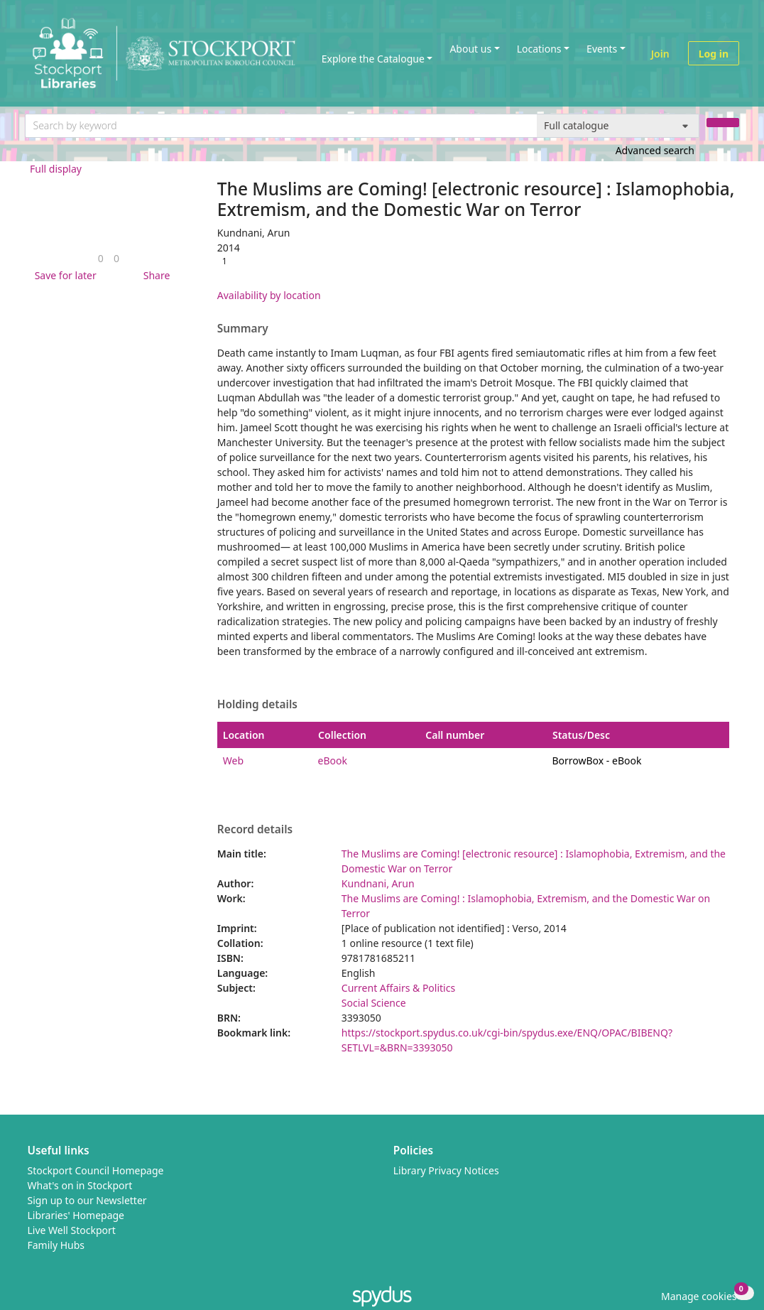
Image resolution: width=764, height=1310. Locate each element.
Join (660, 53)
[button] (63, 275)
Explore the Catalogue (373, 58)
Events (601, 48)
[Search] (722, 122)
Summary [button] (242, 329)
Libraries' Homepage (76, 1215)
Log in (713, 53)
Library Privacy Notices (446, 1170)
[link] (101, 258)
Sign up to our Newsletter (87, 1200)
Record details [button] (255, 829)
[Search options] (618, 126)
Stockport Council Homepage (96, 1170)
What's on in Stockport (80, 1185)
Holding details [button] (257, 704)
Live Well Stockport (72, 1230)
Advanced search (655, 150)
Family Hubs (56, 1245)
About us (470, 48)
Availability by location (269, 295)
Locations (539, 48)
